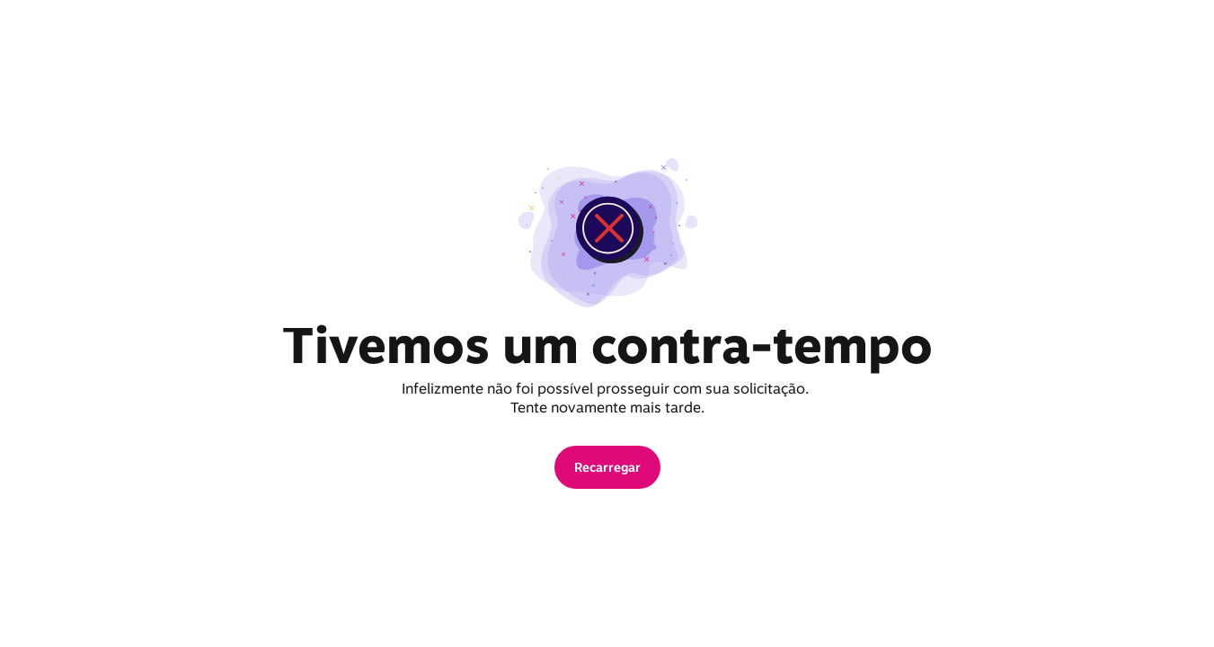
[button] (607, 467)
